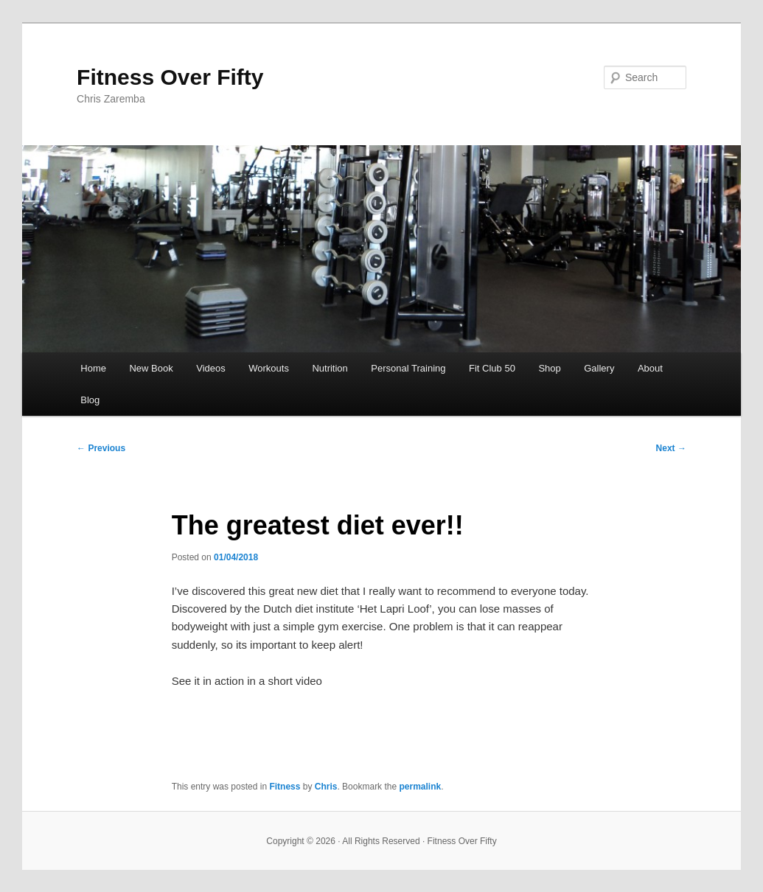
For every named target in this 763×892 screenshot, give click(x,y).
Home (93, 368)
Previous (101, 448)
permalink (420, 786)
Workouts (268, 368)
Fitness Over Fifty (170, 77)
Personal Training (408, 368)
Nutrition (329, 368)
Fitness (284, 786)
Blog (90, 399)
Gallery (599, 368)
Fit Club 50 (492, 368)
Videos (211, 368)
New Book (151, 368)
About (650, 368)
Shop (549, 368)
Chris (326, 786)
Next (671, 448)
